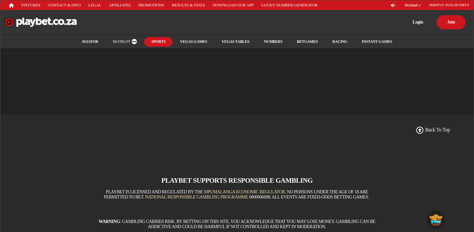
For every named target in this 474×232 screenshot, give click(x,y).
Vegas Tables (233, 41)
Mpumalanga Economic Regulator (244, 191)
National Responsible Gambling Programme (196, 197)
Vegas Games (191, 41)
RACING (337, 41)
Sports (156, 41)
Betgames (304, 41)
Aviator (92, 41)
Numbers (270, 41)
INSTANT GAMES (374, 41)
